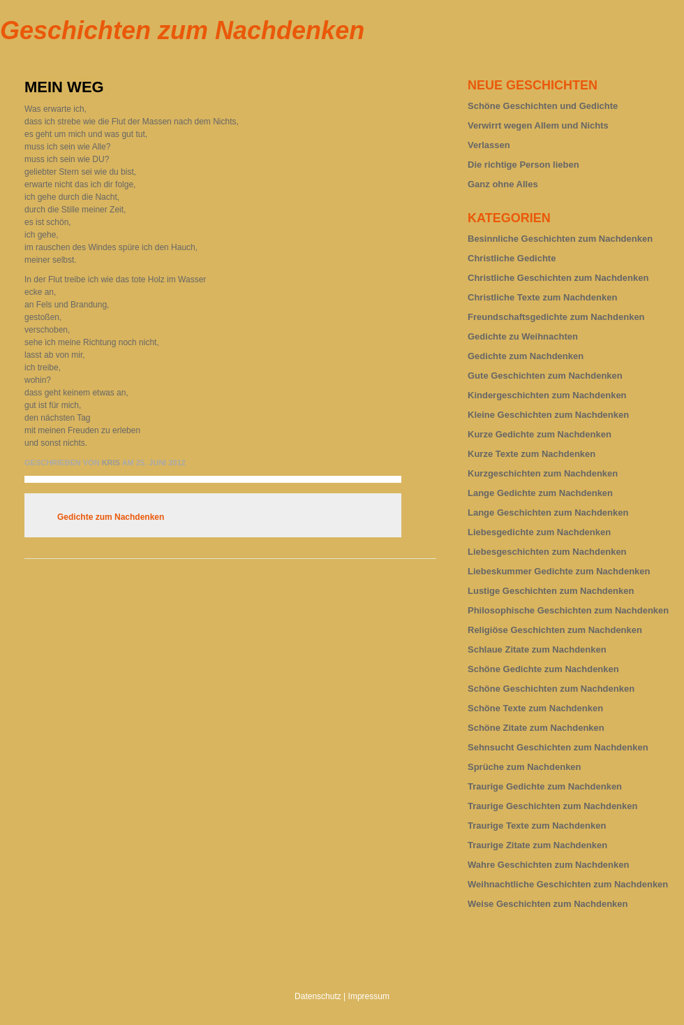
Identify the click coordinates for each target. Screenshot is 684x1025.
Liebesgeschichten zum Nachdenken (547, 551)
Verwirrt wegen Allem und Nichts (538, 125)
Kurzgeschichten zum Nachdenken (543, 473)
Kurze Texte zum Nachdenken (531, 454)
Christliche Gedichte (512, 258)
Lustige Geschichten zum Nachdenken (551, 591)
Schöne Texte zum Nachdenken (535, 708)
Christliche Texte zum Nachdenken (542, 297)
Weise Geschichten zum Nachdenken (548, 904)
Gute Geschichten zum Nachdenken (545, 375)
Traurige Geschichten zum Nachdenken (552, 806)
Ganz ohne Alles (503, 184)
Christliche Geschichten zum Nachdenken (558, 277)
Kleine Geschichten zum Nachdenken (548, 414)
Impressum (368, 996)
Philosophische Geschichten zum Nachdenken (568, 610)
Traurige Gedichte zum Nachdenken (545, 786)
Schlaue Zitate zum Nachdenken (537, 649)
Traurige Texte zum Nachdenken (537, 825)
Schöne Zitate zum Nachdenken (536, 727)
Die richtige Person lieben (523, 164)
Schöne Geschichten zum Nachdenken (551, 688)
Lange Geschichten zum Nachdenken (548, 512)
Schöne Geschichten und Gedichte (543, 106)
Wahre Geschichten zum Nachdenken (548, 864)
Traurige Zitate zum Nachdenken (537, 845)
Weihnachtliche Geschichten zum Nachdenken (568, 884)
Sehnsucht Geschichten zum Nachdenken (558, 747)
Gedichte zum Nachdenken (110, 517)
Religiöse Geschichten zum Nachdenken (555, 630)
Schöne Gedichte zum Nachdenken (543, 669)
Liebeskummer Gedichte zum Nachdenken (559, 571)
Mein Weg (64, 87)
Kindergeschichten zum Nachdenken (547, 395)
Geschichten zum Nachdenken (182, 30)
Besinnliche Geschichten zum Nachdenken (560, 238)
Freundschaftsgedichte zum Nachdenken (556, 317)
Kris (111, 462)
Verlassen (489, 145)
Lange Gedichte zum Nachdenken (540, 493)
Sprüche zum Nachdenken (524, 767)
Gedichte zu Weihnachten (523, 336)
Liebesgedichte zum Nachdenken (539, 532)
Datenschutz (318, 996)
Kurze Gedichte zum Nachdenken (539, 434)
